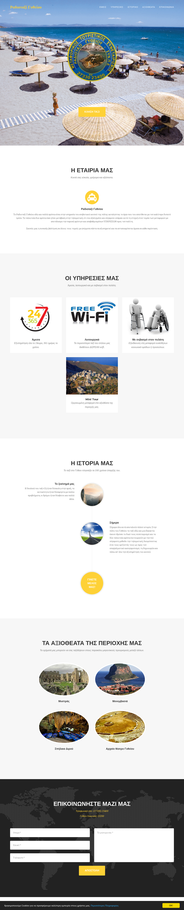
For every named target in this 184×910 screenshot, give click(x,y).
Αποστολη (92, 870)
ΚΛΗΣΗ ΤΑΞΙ (92, 111)
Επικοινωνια (166, 7)
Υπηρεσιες (117, 7)
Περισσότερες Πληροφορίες (105, 905)
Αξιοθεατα (148, 7)
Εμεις (102, 7)
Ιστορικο (133, 7)
